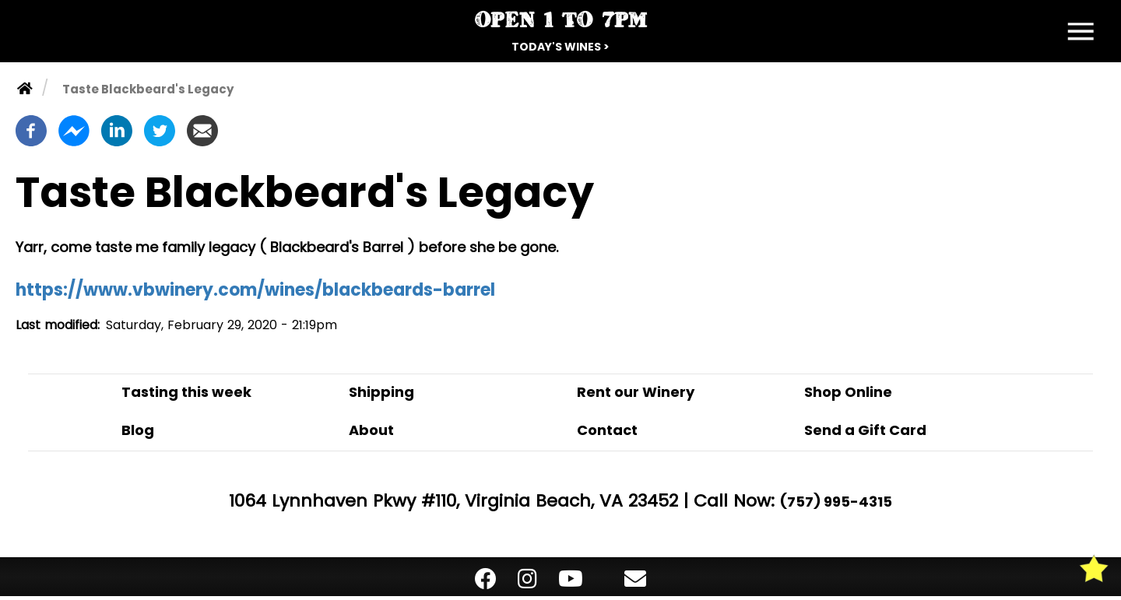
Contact (607, 430)
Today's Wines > (560, 46)
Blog (137, 430)
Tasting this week (186, 392)
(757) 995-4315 (836, 501)
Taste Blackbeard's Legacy (148, 89)
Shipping (381, 392)
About (371, 430)
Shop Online (848, 392)
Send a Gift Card (865, 430)
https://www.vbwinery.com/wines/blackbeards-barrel (255, 290)
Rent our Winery (635, 392)
